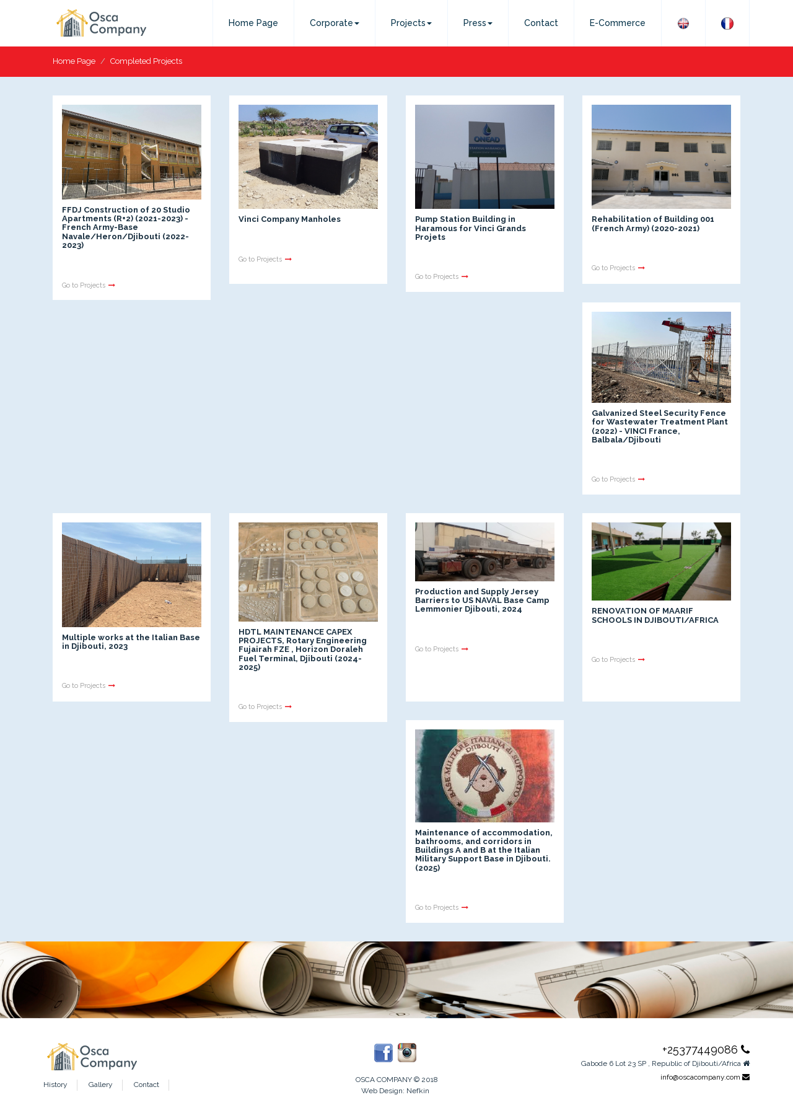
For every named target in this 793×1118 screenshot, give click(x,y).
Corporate (334, 23)
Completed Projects (146, 61)
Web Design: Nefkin (395, 1090)
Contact (541, 23)
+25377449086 (706, 1049)
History (55, 1084)
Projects (411, 23)
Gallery (101, 1084)
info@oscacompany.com (705, 1077)
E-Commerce (618, 23)
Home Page (253, 23)
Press (478, 23)
